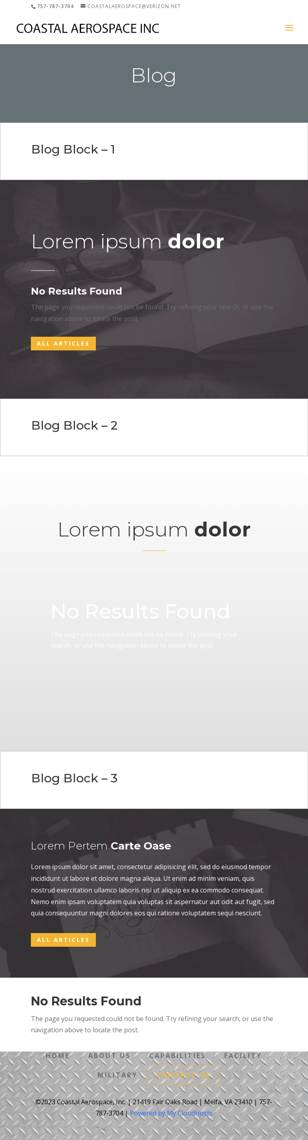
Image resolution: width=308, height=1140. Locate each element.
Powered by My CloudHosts (171, 1111)
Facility (243, 1054)
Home (58, 1054)
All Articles (63, 343)
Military (117, 1073)
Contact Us (183, 1073)
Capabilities (177, 1054)
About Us (109, 1054)
